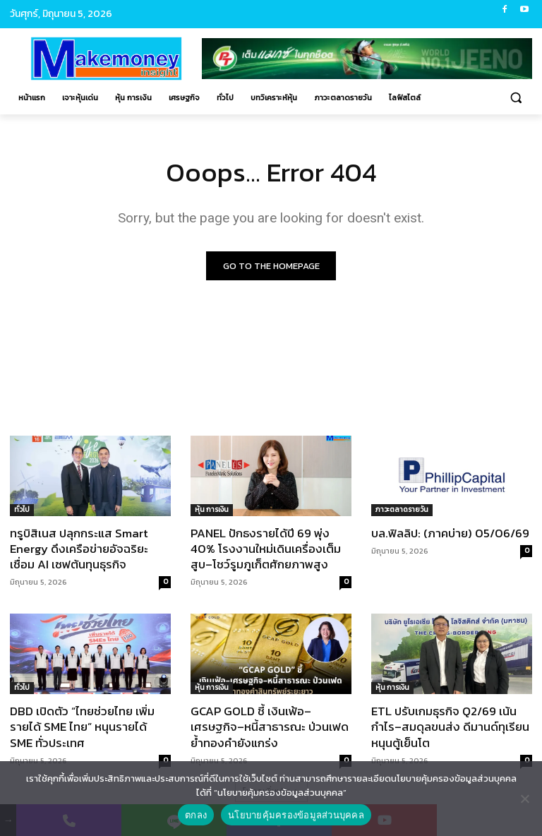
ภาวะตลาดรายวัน (401, 509)
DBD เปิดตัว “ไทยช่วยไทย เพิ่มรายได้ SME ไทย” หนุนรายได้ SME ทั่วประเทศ (82, 727)
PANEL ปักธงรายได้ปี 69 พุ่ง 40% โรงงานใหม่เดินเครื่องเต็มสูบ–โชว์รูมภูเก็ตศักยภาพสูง (266, 548)
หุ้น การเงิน (212, 509)
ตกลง (196, 815)
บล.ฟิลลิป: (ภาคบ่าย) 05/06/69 (450, 533)
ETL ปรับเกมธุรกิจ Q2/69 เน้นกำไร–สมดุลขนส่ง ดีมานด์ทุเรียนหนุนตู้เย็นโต (450, 727)
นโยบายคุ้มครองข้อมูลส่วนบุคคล (296, 815)
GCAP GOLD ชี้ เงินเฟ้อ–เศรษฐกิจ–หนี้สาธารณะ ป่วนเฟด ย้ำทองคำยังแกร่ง (270, 727)
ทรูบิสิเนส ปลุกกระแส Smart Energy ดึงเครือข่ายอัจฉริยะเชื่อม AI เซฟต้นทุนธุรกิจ (79, 548)
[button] (515, 97)
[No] (524, 799)
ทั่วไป (22, 509)
